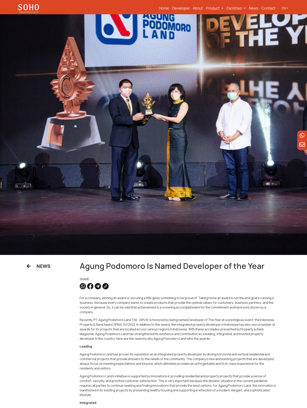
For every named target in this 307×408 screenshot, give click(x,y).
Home (164, 8)
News (253, 8)
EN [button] (284, 8)
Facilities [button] (235, 8)
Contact (268, 8)
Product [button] (213, 8)
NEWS (38, 266)
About (198, 8)
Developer (181, 8)
